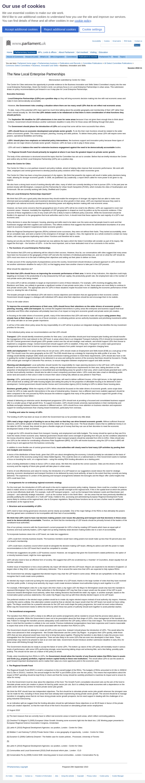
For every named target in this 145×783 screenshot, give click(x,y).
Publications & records (88, 57)
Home (9, 52)
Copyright (80, 776)
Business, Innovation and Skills (45, 65)
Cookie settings (92, 29)
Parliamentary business (25, 52)
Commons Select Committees (18, 65)
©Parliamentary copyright (17, 767)
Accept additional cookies (21, 29)
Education (103, 52)
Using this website (67, 776)
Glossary (19, 776)
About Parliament (66, 52)
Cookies (107, 41)
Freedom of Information (43, 776)
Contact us (138, 41)
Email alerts (117, 41)
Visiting (93, 52)
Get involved (82, 52)
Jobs (56, 776)
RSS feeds (128, 41)
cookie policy (83, 20)
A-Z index (9, 776)
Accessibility (96, 41)
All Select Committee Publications (118, 63)
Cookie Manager (118, 776)
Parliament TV (105, 57)
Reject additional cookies (60, 29)
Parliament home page (26, 63)
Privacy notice (92, 776)
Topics (122, 57)
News (115, 57)
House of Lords (31, 57)
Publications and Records (70, 63)
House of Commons (15, 57)
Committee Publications (92, 63)
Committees (71, 57)
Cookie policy (104, 776)
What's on (44, 57)
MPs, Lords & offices (47, 52)
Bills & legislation (57, 57)
